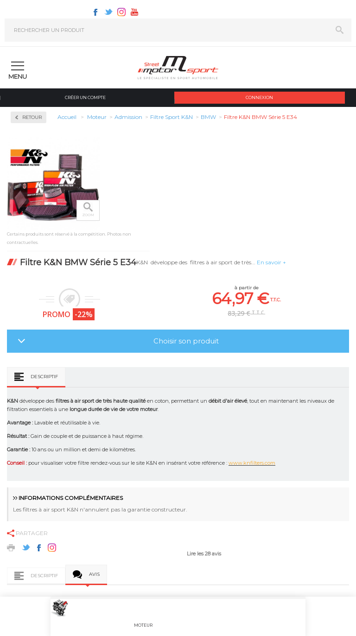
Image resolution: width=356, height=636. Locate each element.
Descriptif (44, 377)
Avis (94, 574)
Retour (32, 117)
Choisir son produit (186, 341)
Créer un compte (85, 97)
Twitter (108, 12)
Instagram (121, 12)
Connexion (259, 97)
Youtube (134, 12)
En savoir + (271, 262)
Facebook (95, 12)
